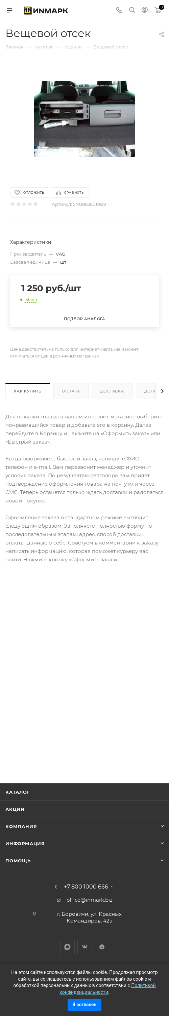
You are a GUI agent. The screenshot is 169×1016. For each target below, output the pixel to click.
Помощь (18, 860)
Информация (25, 843)
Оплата (71, 391)
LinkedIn (67, 947)
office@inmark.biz (90, 900)
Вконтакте (84, 947)
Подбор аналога (84, 318)
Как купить (28, 391)
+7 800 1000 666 (86, 887)
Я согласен (85, 1004)
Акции (15, 809)
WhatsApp (102, 947)
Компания (21, 826)
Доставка (112, 391)
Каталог (17, 792)
